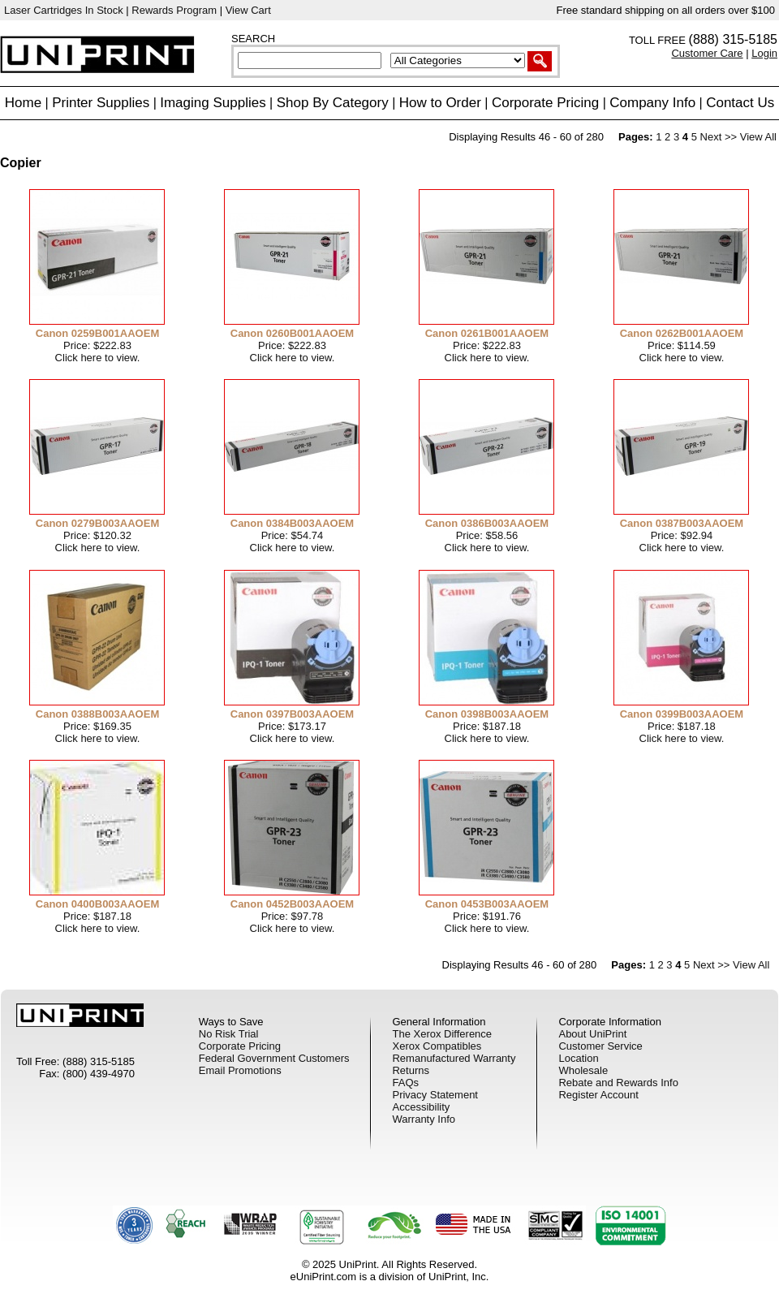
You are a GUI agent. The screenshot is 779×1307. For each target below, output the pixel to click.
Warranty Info (423, 1119)
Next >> (719, 137)
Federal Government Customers (274, 1058)
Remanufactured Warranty (453, 1058)
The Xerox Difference (442, 1034)
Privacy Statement (435, 1095)
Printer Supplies (100, 102)
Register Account (598, 1095)
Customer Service (600, 1046)
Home (23, 102)
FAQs (405, 1082)
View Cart (248, 10)
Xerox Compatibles (436, 1046)
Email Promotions (240, 1070)
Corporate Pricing (545, 102)
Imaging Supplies (212, 102)
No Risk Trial (229, 1034)
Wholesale (583, 1070)
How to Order (440, 102)
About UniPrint (592, 1034)
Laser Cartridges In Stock (63, 10)
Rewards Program (174, 10)
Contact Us (740, 102)
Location (578, 1058)
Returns (410, 1070)
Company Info (652, 102)
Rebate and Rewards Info (618, 1082)
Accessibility (421, 1107)
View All (758, 137)
